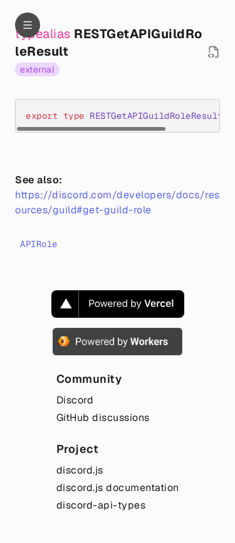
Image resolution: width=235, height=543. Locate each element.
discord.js (79, 470)
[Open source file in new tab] (213, 52)
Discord (75, 400)
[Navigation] (27, 25)
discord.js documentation (117, 487)
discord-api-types (101, 505)
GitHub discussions (103, 417)
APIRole (39, 244)
